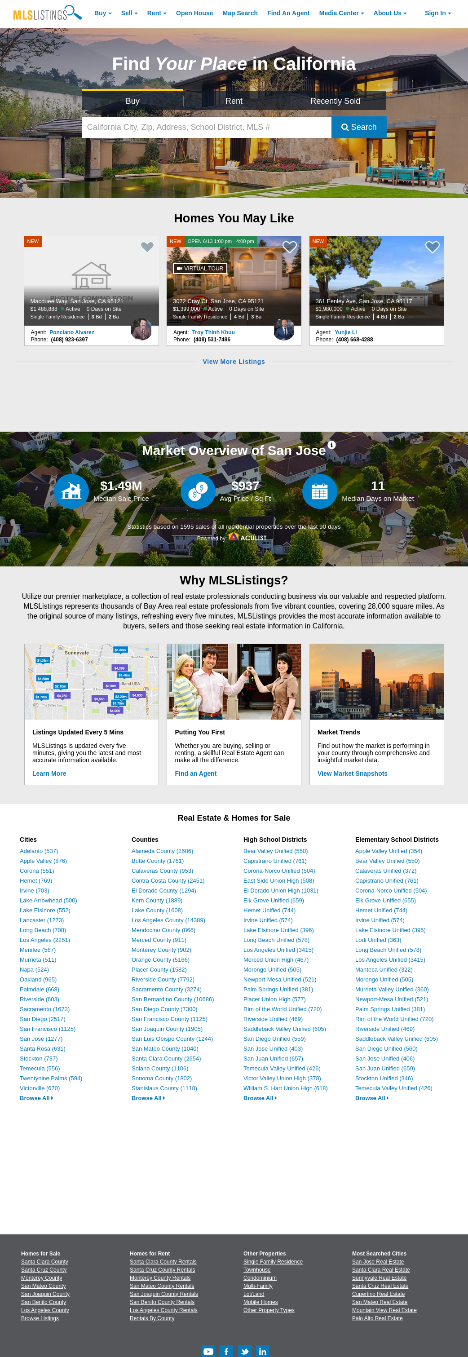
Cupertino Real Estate (378, 1294)
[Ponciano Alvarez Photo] (141, 325)
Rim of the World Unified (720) (282, 1009)
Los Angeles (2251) (45, 940)
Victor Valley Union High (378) (282, 1078)
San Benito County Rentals (162, 1302)
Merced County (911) (159, 940)
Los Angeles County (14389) (168, 920)
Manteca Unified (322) (384, 969)
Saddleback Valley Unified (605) (284, 1028)
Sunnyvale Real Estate (379, 1278)
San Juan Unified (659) (385, 1068)
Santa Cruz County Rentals (162, 1270)
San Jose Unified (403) (273, 1048)
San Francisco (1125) (47, 1028)
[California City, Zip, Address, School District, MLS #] (206, 127)
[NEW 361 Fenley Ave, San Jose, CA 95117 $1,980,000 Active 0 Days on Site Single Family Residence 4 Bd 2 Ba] (376, 281)
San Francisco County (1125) (170, 1019)
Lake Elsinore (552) (45, 910)
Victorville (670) (40, 1088)
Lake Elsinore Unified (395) (390, 930)
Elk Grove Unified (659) (273, 900)
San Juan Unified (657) (273, 1058)
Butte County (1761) (158, 861)
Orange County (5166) (161, 959)
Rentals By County (152, 1318)
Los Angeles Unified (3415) (278, 949)
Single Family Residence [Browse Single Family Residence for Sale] (273, 1262)
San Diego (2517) (43, 1019)
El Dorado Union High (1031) (280, 890)
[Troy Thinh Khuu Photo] (284, 325)
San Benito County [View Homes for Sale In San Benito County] (43, 1302)
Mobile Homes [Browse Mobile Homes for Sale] (260, 1302)
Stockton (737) (39, 1058)
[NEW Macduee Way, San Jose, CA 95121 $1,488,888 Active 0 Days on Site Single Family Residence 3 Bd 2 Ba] (91, 281)
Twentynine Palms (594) (51, 1078)
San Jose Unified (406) (385, 1058)
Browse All (36, 1098)
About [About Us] (388, 13)
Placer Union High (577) (274, 999)
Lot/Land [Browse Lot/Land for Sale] (254, 1294)
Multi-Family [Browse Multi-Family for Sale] (258, 1286)
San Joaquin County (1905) (167, 1028)
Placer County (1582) (159, 969)
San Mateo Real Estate (379, 1302)
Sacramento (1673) (45, 1009)
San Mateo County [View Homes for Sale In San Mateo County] (43, 1286)
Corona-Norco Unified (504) (279, 870)
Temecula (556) (40, 1068)
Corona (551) (37, 870)
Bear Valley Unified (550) (275, 851)
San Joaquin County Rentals (164, 1294)
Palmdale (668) (39, 989)
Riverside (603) (39, 999)
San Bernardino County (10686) (173, 999)
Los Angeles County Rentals (164, 1310)
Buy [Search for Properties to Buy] (133, 101)
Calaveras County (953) (162, 870)
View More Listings (234, 361)
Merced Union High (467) (276, 959)
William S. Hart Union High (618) (285, 1088)
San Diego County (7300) (165, 1009)
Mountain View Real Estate (384, 1310)
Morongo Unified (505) (272, 969)
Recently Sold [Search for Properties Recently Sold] (335, 101)
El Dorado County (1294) (164, 890)
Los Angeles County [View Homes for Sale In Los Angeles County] (45, 1310)
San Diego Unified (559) (274, 1038)
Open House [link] (194, 13)
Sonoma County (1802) (162, 1078)
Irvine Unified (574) (268, 920)
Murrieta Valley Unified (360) (392, 989)
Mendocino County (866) (163, 930)
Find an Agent (196, 773)
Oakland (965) (38, 979)
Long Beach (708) (43, 930)
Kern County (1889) (157, 900)
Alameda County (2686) (162, 851)
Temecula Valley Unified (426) (282, 1068)
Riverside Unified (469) (273, 1019)
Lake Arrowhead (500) (48, 900)
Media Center (339, 13)
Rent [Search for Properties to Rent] (234, 101)
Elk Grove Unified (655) (385, 900)
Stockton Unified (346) (384, 1078)
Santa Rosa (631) (43, 1048)
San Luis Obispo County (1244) (172, 1038)
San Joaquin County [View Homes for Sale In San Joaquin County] (45, 1294)
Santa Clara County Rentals (163, 1262)
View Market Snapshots (353, 773)
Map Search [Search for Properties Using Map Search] (240, 13)
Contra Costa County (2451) (168, 880)
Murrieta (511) (38, 959)
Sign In (435, 13)
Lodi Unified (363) (378, 940)
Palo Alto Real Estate (377, 1318)
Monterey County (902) (161, 949)
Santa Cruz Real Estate (380, 1286)
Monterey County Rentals (160, 1278)
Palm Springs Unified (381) (278, 989)
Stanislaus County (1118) (164, 1088)
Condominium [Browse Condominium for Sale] (260, 1278)
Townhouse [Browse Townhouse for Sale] (257, 1270)
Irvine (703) (34, 890)
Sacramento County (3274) (167, 989)
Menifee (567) (38, 949)
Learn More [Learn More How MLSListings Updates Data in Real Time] (49, 773)
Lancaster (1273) (42, 920)
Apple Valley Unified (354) (388, 851)
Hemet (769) (36, 880)
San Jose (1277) (41, 1038)
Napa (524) (34, 969)
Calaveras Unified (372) (386, 870)
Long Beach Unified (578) (276, 940)
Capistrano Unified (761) (275, 861)
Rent (154, 13)
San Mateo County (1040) (165, 1048)
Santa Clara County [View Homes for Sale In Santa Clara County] (44, 1262)
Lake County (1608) (157, 910)
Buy (100, 13)
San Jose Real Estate (378, 1262)
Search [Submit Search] (359, 127)
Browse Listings (40, 1318)
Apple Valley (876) (43, 861)
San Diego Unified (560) (386, 1048)
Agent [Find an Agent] (288, 13)
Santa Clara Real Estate (381, 1270)
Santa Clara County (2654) (166, 1058)
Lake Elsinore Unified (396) (278, 930)
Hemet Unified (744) (269, 910)
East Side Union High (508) (278, 880)
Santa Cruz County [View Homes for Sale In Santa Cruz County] (43, 1270)
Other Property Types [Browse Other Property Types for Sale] (269, 1310)
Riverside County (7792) (163, 979)
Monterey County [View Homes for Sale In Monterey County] (41, 1278)
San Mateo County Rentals (162, 1286)
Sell (126, 13)
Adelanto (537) (39, 851)
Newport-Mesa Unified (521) (280, 979)
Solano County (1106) (160, 1068)
